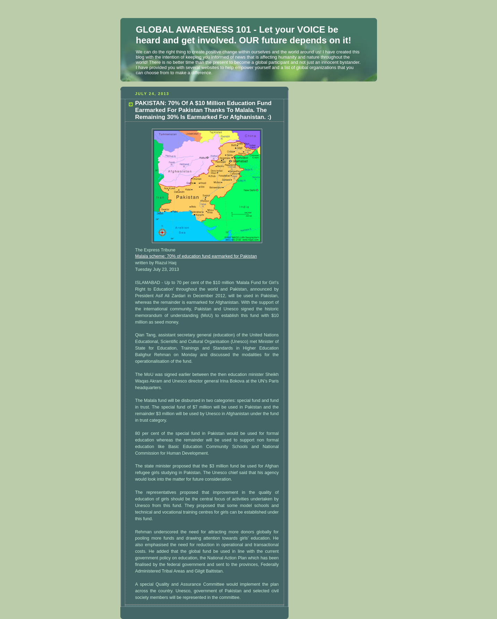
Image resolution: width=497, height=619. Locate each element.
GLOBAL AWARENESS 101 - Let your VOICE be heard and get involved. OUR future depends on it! (243, 34)
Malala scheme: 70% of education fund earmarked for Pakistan (196, 256)
